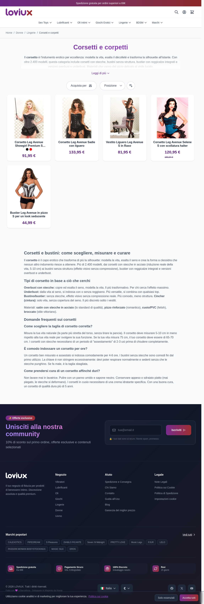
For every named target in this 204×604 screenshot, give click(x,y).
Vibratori (60, 481)
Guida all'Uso (112, 498)
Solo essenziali (166, 597)
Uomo (58, 516)
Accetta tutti (189, 597)
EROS (73, 549)
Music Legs (136, 542)
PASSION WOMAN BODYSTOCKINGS (26, 549)
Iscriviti (178, 430)
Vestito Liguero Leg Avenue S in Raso (124, 144)
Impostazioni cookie (165, 498)
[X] (182, 588)
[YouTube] (192, 588)
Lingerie (125, 22)
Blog (107, 504)
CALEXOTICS (14, 542)
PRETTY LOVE (118, 542)
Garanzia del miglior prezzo (120, 510)
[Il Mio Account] (184, 12)
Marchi (157, 22)
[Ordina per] (112, 85)
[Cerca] (176, 12)
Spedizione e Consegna (118, 481)
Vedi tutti (189, 534)
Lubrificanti (65, 22)
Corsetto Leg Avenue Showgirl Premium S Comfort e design (29, 144)
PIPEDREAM (34, 542)
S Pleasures (52, 542)
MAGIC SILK (57, 549)
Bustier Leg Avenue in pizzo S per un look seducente (29, 214)
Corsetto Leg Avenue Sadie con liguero (76, 144)
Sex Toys (45, 22)
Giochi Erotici (105, 22)
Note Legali (161, 481)
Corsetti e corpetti (49, 32)
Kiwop (59, 590)
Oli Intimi (84, 22)
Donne (19, 32)
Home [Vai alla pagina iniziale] (9, 32)
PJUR (151, 542)
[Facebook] (172, 588)
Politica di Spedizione (166, 493)
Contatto (109, 493)
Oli (56, 493)
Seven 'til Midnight (96, 542)
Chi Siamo (110, 487)
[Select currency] (127, 588)
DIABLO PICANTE (72, 542)
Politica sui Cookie (165, 487)
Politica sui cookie (98, 596)
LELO (162, 542)
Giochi (58, 498)
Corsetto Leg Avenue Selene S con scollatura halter (172, 144)
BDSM (141, 22)
